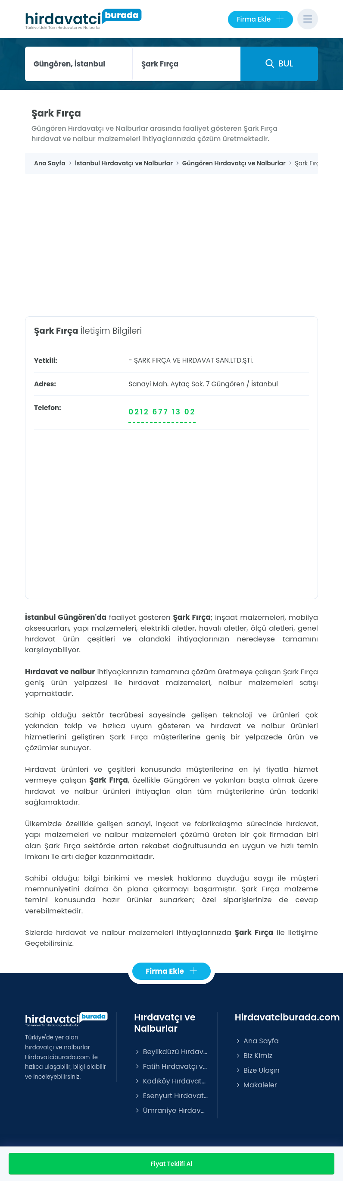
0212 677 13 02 (162, 412)
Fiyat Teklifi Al (172, 1163)
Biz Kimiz (253, 1056)
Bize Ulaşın (257, 1070)
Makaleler (256, 1085)
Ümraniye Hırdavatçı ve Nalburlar (171, 1110)
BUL (279, 63)
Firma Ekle (260, 19)
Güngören (228, 383)
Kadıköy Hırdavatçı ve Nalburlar (171, 1081)
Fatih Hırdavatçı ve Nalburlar (171, 1066)
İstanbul (264, 383)
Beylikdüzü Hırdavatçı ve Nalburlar (171, 1052)
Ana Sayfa (257, 1041)
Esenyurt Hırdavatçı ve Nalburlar (171, 1096)
